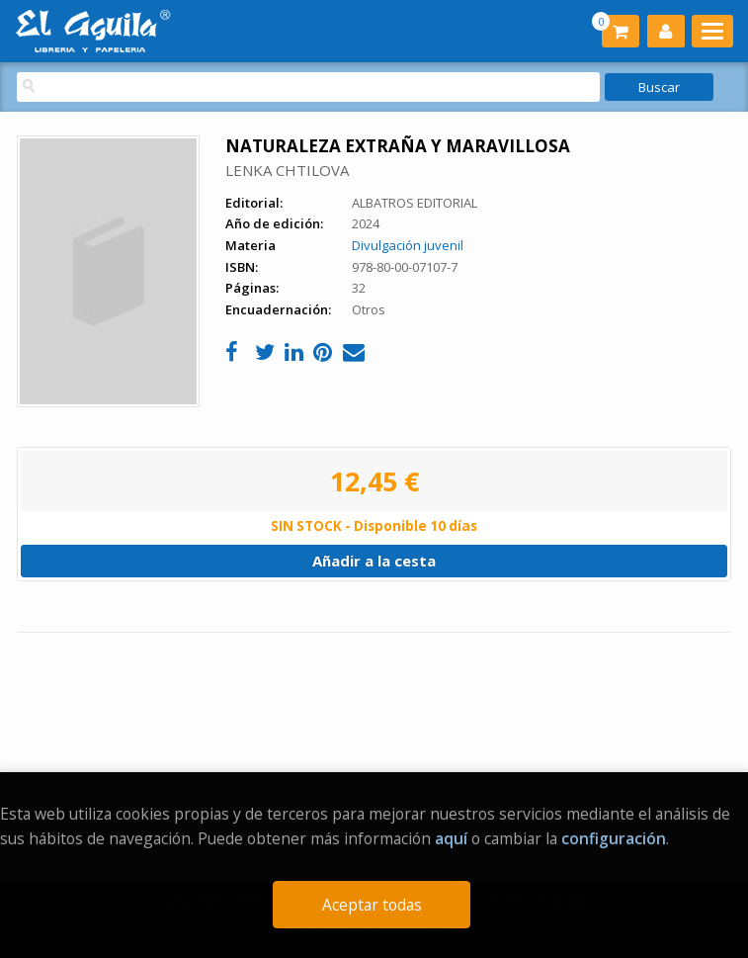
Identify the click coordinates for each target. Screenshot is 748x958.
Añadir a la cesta (374, 560)
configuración (613, 838)
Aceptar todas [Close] (372, 904)
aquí (451, 838)
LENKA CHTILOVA (287, 170)
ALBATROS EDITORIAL (414, 203)
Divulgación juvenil (407, 245)
